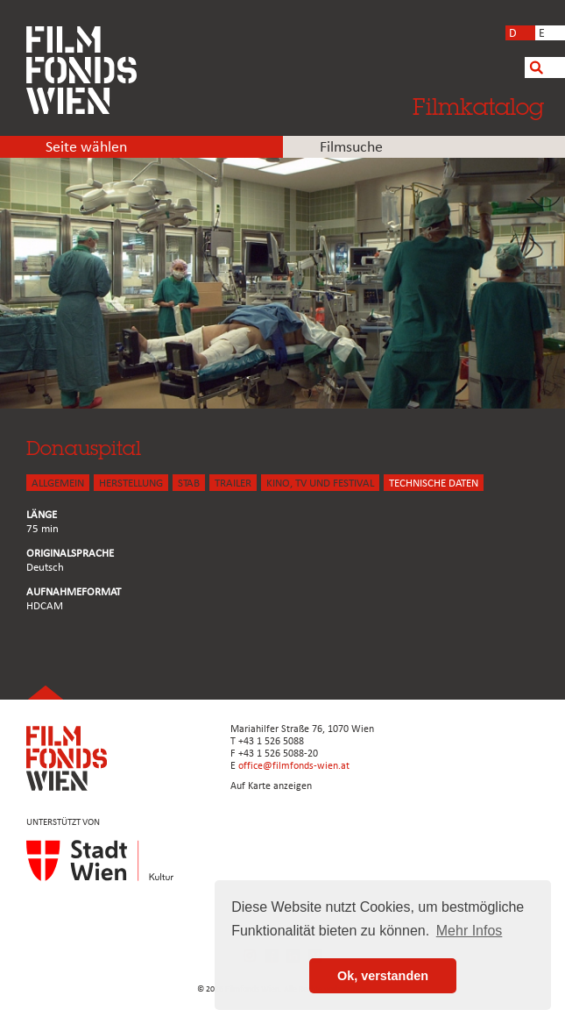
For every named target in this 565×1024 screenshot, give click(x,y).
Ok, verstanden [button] (382, 976)
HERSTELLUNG (131, 483)
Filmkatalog (478, 106)
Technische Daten (433, 483)
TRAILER (233, 483)
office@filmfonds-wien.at (294, 766)
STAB (189, 483)
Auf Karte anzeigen (271, 786)
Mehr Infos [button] (469, 930)
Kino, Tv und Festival (320, 483)
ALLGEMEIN (58, 483)
